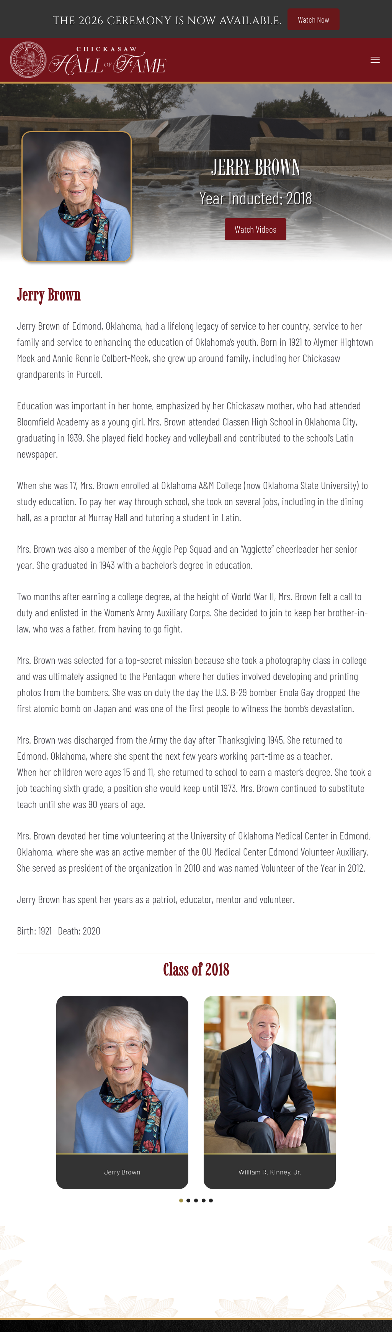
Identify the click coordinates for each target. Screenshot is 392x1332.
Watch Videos (255, 229)
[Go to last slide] (47, 1098)
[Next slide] (344, 1098)
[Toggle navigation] (375, 60)
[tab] (181, 1200)
